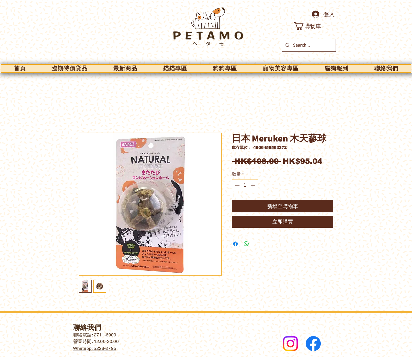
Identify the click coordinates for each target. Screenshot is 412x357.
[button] (312, 26)
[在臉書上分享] (235, 243)
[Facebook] (313, 344)
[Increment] (253, 185)
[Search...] (308, 45)
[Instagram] (290, 344)
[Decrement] (237, 185)
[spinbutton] (245, 185)
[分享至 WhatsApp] (246, 243)
